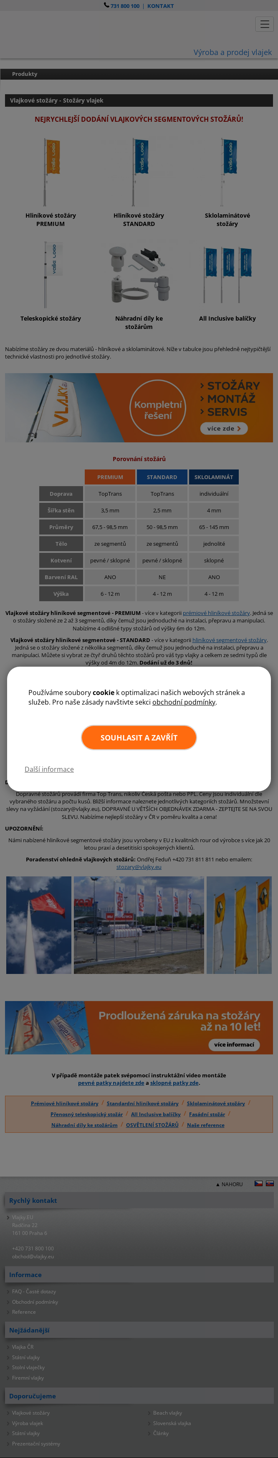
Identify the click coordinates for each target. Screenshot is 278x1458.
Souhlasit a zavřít (139, 738)
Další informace (49, 769)
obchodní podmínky (183, 702)
